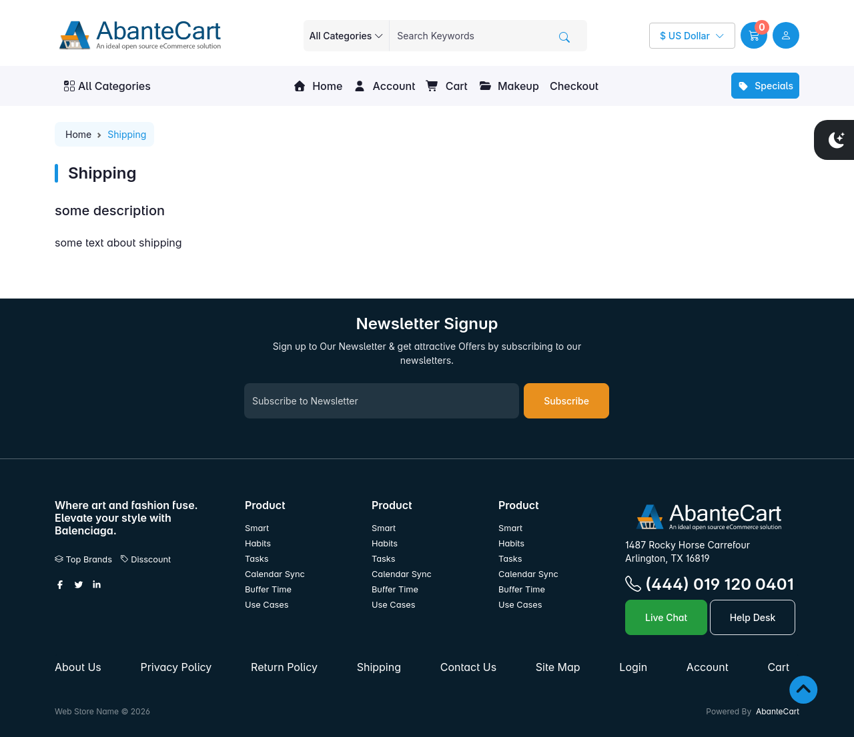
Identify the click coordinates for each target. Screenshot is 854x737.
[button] (754, 35)
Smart (257, 528)
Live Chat (666, 617)
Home (317, 86)
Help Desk (753, 617)
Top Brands (83, 559)
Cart (446, 86)
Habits (258, 543)
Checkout (574, 86)
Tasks (257, 559)
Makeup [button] (508, 86)
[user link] (786, 35)
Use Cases (267, 605)
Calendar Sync (275, 574)
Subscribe (566, 400)
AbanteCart (777, 711)
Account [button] (384, 86)
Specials (765, 85)
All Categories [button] (107, 86)
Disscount (145, 559)
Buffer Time (268, 589)
